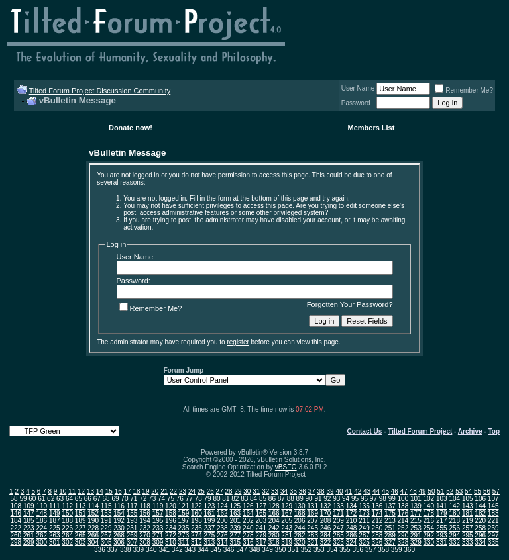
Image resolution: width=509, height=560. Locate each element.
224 (41, 528)
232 (144, 528)
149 (54, 513)
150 (67, 513)
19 (145, 491)
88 (290, 498)
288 (377, 535)
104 (454, 498)
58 (13, 498)
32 (265, 491)
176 (403, 513)
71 (133, 498)
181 (467, 513)
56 (486, 491)
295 (467, 535)
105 (467, 498)
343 (190, 549)
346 (229, 549)
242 (274, 528)
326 (377, 542)
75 (170, 498)
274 (196, 535)
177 (416, 513)
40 (339, 491)
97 (373, 498)
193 (132, 520)
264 (67, 535)
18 (136, 491)
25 (201, 491)
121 (184, 506)
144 (480, 506)
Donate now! (130, 128)
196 (170, 520)
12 (81, 491)
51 (440, 491)
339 (138, 549)
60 (32, 498)
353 (319, 549)
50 (431, 491)
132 (325, 506)
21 (164, 491)
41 (348, 491)
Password (355, 103)
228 (93, 528)
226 (67, 528)
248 (351, 528)
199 (209, 520)
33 (274, 491)
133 (338, 506)
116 (119, 506)
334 (480, 542)
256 (454, 528)
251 (390, 528)
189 (80, 520)
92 (327, 498)
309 (158, 542)
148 (41, 513)
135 (364, 506)
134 (351, 506)
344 (203, 549)
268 (119, 535)
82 (235, 498)
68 (106, 498)
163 (235, 513)
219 (467, 520)
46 (394, 491)
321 (312, 542)
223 (28, 528)
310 (170, 542)
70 (124, 498)
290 (403, 535)
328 (403, 542)
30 (247, 491)
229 (106, 528)
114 (93, 506)
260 (15, 535)
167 (286, 513)
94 (345, 498)
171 (338, 513)
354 (331, 549)
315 (235, 542)
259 (493, 528)
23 (182, 491)
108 (15, 506)
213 (390, 520)
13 (90, 491)
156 (144, 513)
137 (390, 506)
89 (300, 498)
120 (170, 506)
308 (144, 542)
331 (441, 542)
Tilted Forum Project (420, 431)
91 (317, 498)
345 (215, 549)
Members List (370, 128)
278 (248, 535)
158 (170, 513)
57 (496, 491)
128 (274, 506)
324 (351, 542)
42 (357, 491)
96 (364, 498)
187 (54, 520)
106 (480, 498)
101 (416, 498)
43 (366, 491)
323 (338, 542)
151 (80, 513)
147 (28, 513)
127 (260, 506)
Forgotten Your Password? (350, 304)
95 (355, 498)
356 (357, 549)
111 (54, 506)
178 (428, 513)
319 (286, 542)
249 (364, 528)
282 (300, 535)
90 (308, 498)
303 (80, 542)
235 (184, 528)
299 (28, 542)
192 (119, 520)
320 (300, 542)
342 (177, 549)
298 (15, 542)
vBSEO (286, 467)
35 (293, 491)
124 (222, 506)
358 (383, 549)
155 (132, 513)
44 (376, 491)
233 (158, 528)
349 (267, 549)
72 (142, 498)
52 (449, 491)
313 (209, 542)
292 (428, 535)
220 (480, 520)
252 (403, 528)
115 (106, 506)
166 (274, 513)
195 (158, 520)
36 (302, 491)
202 (248, 520)
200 (222, 520)
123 (209, 506)
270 (144, 535)
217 (441, 520)
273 (184, 535)
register (238, 342)
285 (338, 535)
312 (196, 542)
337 (113, 549)
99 (392, 498)
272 (170, 535)
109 (28, 506)
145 (493, 506)
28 (229, 491)
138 (403, 506)
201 (235, 520)
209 (338, 520)
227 (80, 528)
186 (41, 520)
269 (132, 535)
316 (248, 542)
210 (351, 520)
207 (312, 520)
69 (115, 498)
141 (441, 506)
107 (493, 498)
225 (54, 528)
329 (416, 542)
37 (311, 491)
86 (272, 498)
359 (396, 549)
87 (281, 498)
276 (222, 535)
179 (441, 513)
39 (329, 491)
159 (184, 513)
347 (241, 549)
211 (364, 520)
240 (248, 528)
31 (256, 491)
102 (428, 498)
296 (480, 535)
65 (78, 498)
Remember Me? (464, 90)
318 (274, 542)
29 (237, 491)
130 (300, 506)
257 (467, 528)
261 (28, 535)
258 (480, 528)
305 (106, 542)
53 (459, 491)
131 (312, 506)
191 (106, 520)
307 (132, 542)
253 (416, 528)
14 (99, 491)
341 (164, 549)
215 (416, 520)
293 (441, 535)
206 (300, 520)
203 (260, 520)
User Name (358, 88)
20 (154, 491)
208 (325, 520)
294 (454, 535)
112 (67, 506)
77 (189, 498)
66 (87, 498)
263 (54, 535)
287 (364, 535)
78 (198, 498)
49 (422, 491)
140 (428, 506)
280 (274, 535)
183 (493, 513)
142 (454, 506)
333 (467, 542)
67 (97, 498)
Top (494, 431)
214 (403, 520)
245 (312, 528)
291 (416, 535)
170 (325, 513)
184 (15, 520)
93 (336, 498)
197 (184, 520)
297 (493, 535)
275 (209, 535)
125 (235, 506)
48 (413, 491)
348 (254, 549)
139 (416, 506)
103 (441, 498)
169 (312, 513)
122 (196, 506)
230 (119, 528)
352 (306, 549)
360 (409, 549)
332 (454, 542)
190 (93, 520)
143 (467, 506)
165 (260, 513)
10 (62, 491)
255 (441, 528)
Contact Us (364, 431)
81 (225, 498)
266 (93, 535)
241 (260, 528)
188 (67, 520)
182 (480, 513)
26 (210, 491)
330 (428, 542)
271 (158, 535)
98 (382, 498)
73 (152, 498)
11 (72, 491)
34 (284, 491)
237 (209, 528)
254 (428, 528)
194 (144, 520)
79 (207, 498)
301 (54, 542)
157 (158, 513)
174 (377, 513)
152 (93, 513)
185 (28, 520)
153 (106, 513)
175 (390, 513)
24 (192, 491)
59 (23, 498)
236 (196, 528)
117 (132, 506)
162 (222, 513)
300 (41, 542)
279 (260, 535)
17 (127, 491)
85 (262, 498)
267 (106, 535)
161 (209, 513)
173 (364, 513)
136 (377, 506)
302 (67, 542)
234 (170, 528)
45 (385, 491)
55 (477, 491)
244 (300, 528)
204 (274, 520)
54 (468, 491)
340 (151, 549)
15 (109, 491)
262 (41, 535)
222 (15, 528)
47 (404, 491)
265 (80, 535)
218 (454, 520)
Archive (470, 431)
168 (300, 513)
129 (286, 506)
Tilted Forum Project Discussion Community (100, 91)
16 (118, 491)
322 (325, 542)
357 (370, 549)
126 (248, 506)
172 (351, 513)
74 (161, 498)
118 (144, 506)
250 (377, 528)
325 (364, 542)
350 (280, 549)
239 (235, 528)
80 (216, 498)
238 (222, 528)
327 (390, 542)
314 (222, 542)
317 (260, 542)
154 (119, 513)
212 (377, 520)
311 (184, 542)
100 (403, 498)
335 (493, 542)
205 (286, 520)
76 (180, 498)
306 (119, 542)
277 (235, 535)
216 (428, 520)
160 (196, 513)
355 (345, 549)
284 (325, 535)
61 (41, 498)
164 (248, 513)
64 (69, 498)
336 (99, 549)
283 (312, 535)
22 (173, 491)
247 (338, 528)
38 (321, 491)
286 (351, 535)
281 (286, 535)
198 (196, 520)
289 (390, 535)
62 (50, 498)
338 (125, 549)
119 (158, 506)
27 (219, 491)
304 (93, 542)
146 (15, 513)
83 (244, 498)
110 (41, 506)
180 (454, 513)
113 (80, 506)
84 (253, 498)
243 (286, 528)
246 (325, 528)
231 (132, 528)
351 (293, 549)
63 (60, 498)
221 (493, 520)
